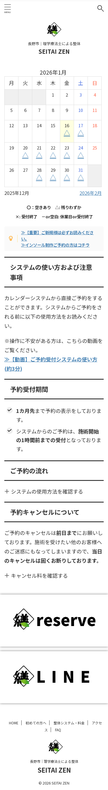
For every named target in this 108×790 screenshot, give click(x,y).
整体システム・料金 (69, 722)
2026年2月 (90, 192)
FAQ (58, 729)
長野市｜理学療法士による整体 (54, 761)
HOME (13, 722)
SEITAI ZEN (54, 51)
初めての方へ (36, 722)
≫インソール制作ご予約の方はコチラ (55, 245)
